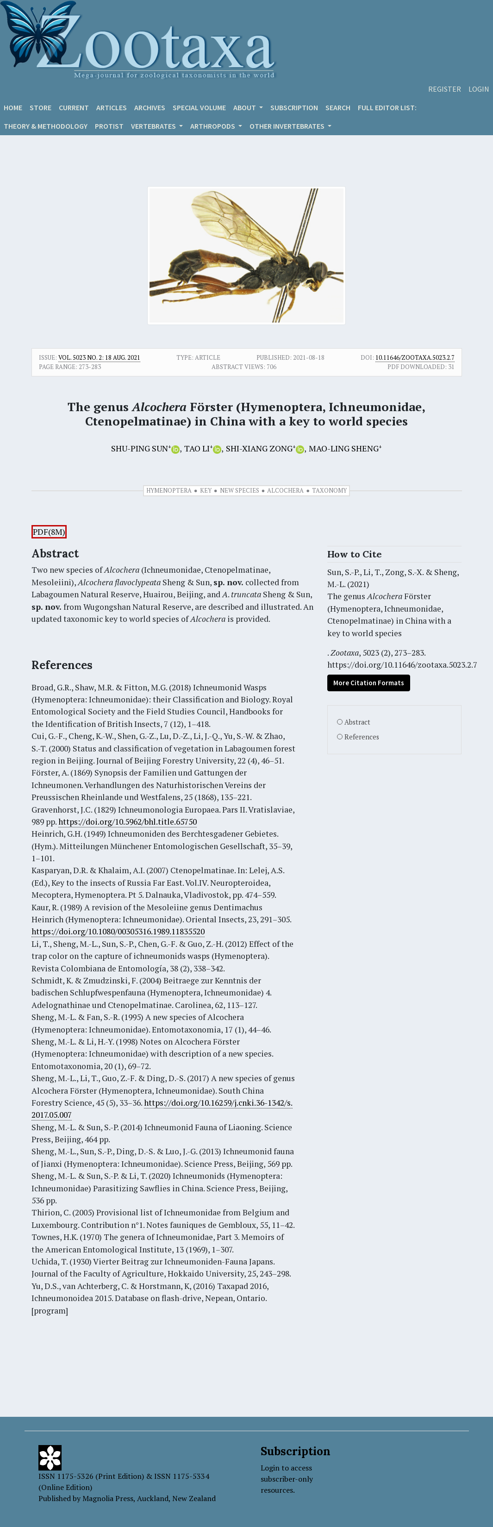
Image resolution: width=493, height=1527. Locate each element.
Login (478, 89)
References (361, 736)
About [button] (245, 107)
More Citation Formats (368, 682)
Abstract (357, 722)
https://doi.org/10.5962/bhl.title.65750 (127, 821)
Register (444, 89)
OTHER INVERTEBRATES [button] (288, 126)
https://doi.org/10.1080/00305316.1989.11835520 (118, 931)
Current (74, 107)
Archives (149, 107)
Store (40, 107)
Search (337, 107)
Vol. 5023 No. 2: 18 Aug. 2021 (99, 357)
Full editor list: (387, 107)
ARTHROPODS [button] (213, 126)
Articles (111, 107)
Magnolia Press (107, 1498)
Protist (109, 126)
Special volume (199, 107)
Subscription (294, 107)
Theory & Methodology (45, 126)
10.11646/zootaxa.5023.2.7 (415, 357)
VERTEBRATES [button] (154, 126)
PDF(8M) (49, 531)
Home (13, 107)
